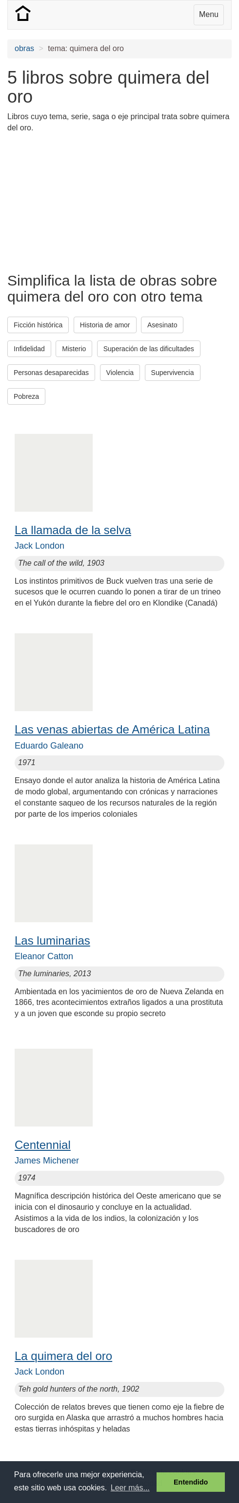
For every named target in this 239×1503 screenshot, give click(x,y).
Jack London (39, 546)
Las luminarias (52, 940)
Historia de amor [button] (105, 325)
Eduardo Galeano (49, 746)
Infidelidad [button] (29, 349)
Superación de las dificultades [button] (148, 349)
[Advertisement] (85, 202)
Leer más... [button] (130, 1488)
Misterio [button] (74, 349)
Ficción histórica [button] (38, 325)
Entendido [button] (191, 1482)
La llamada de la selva (73, 530)
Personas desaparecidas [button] (51, 372)
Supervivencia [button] (172, 372)
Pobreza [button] (26, 396)
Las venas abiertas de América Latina (112, 729)
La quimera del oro (63, 1355)
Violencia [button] (120, 372)
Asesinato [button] (162, 325)
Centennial (43, 1144)
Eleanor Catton (44, 956)
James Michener (47, 1160)
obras (24, 48)
